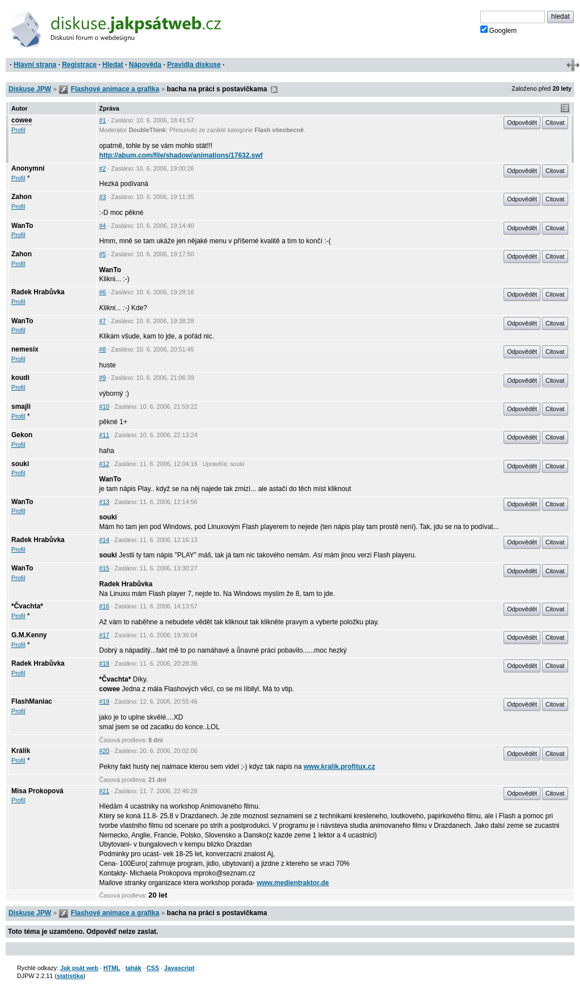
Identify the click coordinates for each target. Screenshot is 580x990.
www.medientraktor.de (293, 883)
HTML (111, 967)
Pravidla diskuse (194, 65)
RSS (274, 89)
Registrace (79, 65)
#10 (104, 406)
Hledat (113, 65)
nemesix (25, 349)
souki (20, 464)
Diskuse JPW (29, 89)
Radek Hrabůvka (38, 292)
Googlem (498, 30)
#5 (102, 254)
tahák (133, 967)
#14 (104, 539)
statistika (70, 975)
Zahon (21, 197)
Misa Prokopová (37, 791)
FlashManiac (31, 701)
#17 (104, 635)
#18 (104, 663)
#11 (104, 434)
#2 (102, 168)
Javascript (179, 967)
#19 (104, 701)
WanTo (22, 226)
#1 (102, 120)
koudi (20, 378)
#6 (102, 292)
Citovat (555, 122)
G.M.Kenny (29, 635)
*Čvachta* (27, 606)
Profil (18, 129)
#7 (102, 321)
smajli (21, 407)
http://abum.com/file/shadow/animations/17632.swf (181, 155)
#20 (104, 750)
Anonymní (28, 168)
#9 (102, 377)
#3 (102, 196)
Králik (20, 751)
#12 (104, 463)
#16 (104, 606)
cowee (21, 120)
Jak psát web (79, 967)
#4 (102, 225)
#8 (102, 349)
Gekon (21, 435)
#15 (104, 568)
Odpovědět (522, 122)
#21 (104, 791)
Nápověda (145, 65)
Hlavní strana (35, 65)
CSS (153, 967)
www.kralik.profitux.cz (339, 767)
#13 (104, 501)
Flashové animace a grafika (115, 89)
